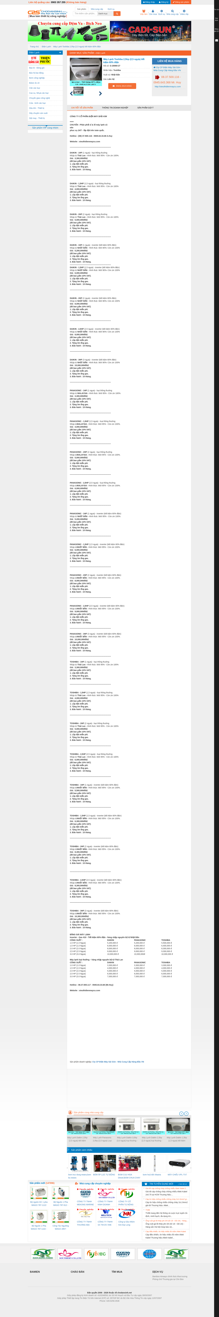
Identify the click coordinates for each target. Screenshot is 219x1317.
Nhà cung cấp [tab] (97, 9)
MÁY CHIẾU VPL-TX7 (177, 1175)
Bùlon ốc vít (34, 83)
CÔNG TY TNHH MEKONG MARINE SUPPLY (85, 1203)
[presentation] (181, 1114)
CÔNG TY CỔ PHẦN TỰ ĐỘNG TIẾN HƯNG (126, 1203)
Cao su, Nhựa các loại (38, 93)
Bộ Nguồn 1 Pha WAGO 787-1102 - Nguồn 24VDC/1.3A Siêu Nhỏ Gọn (38, 1227)
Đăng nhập (149, 2)
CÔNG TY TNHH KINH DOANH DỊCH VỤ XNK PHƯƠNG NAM (105, 1203)
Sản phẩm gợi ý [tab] (145, 108)
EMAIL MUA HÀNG (122, 86)
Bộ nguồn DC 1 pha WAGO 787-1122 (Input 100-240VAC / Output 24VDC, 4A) (39, 1204)
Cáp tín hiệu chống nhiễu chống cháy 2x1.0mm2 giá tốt (167, 1199)
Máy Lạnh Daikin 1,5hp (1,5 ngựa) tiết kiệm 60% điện (177, 1139)
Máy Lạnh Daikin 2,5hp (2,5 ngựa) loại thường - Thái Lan (152, 1139)
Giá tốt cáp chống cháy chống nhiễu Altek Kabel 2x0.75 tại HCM (167, 1188)
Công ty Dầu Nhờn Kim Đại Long (126, 1223)
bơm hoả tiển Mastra (152, 1175)
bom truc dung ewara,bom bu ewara (79, 1176)
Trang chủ (34, 46)
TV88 (148, 1210)
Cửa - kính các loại (37, 103)
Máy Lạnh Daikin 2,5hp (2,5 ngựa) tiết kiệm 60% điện (77, 1139)
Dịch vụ (161, 12)
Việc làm (143, 12)
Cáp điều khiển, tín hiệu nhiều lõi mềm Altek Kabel (166, 1231)
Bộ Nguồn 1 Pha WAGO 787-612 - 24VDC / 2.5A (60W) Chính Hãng (61, 1204)
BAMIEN (35, 1271)
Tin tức (216, 9)
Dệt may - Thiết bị (37, 118)
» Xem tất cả (182, 1184)
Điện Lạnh (46, 46)
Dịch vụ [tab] (111, 9)
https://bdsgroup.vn (105, 1305)
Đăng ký (163, 2)
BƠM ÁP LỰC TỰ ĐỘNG (104, 1175)
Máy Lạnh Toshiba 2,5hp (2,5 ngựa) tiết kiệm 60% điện (77, 46)
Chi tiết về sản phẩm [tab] (82, 108)
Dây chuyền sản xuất (38, 113)
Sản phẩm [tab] (81, 9)
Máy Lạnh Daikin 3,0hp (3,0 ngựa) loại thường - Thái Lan (127, 1139)
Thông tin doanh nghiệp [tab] (115, 108)
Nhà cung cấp (172, 12)
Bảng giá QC (216, 30)
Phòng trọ (91, 1305)
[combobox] (112, 14)
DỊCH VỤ (158, 1271)
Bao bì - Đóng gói (36, 68)
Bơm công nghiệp (37, 78)
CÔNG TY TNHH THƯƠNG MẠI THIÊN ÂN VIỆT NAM (84, 1223)
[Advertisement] (129, 1088)
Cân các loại (34, 88)
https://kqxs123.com (123, 1305)
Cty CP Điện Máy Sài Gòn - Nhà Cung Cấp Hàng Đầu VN (167, 68)
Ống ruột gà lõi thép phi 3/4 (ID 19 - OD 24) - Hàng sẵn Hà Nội (167, 1221)
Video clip (184, 12)
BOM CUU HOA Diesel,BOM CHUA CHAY (129, 1176)
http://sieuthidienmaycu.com (167, 86)
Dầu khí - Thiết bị (36, 108)
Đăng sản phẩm (181, 2)
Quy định (216, 19)
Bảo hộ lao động (36, 73)
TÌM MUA (117, 1271)
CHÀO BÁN (77, 1271)
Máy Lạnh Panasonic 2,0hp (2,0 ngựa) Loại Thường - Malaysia (102, 1139)
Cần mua (153, 12)
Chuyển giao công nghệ (39, 98)
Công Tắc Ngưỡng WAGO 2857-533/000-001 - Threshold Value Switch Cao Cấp (61, 1227)
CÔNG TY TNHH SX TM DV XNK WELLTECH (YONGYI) (105, 1223)
